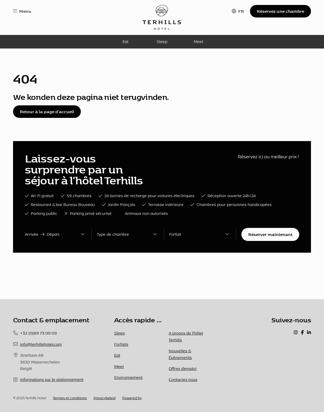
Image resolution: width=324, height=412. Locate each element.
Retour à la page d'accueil (47, 111)
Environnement (128, 377)
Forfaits (121, 344)
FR (241, 11)
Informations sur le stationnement (51, 379)
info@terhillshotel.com (41, 344)
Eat (126, 41)
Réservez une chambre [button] (280, 11)
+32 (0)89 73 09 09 (38, 333)
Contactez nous (183, 379)
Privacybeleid (104, 398)
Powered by (132, 398)
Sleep (162, 41)
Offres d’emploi (183, 368)
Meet (198, 41)
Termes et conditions (70, 398)
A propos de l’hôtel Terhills (186, 336)
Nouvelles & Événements (180, 354)
